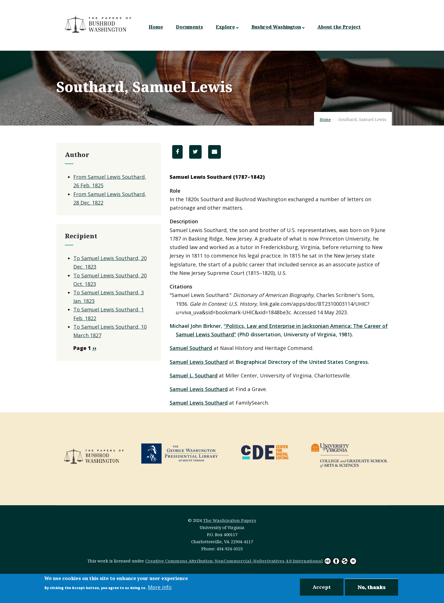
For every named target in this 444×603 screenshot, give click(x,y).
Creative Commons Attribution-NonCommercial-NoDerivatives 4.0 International (234, 561)
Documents (189, 27)
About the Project (339, 27)
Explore (227, 27)
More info (160, 587)
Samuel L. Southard (193, 375)
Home (156, 27)
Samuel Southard (191, 348)
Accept (322, 587)
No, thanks (371, 587)
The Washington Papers (229, 520)
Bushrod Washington (278, 27)
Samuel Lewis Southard (199, 361)
